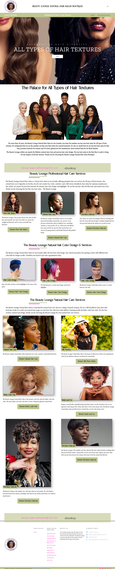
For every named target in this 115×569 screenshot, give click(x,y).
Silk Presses (49, 547)
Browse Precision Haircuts (96, 228)
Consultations (50, 557)
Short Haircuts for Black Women (51, 542)
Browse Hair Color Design (18, 291)
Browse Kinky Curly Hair (28, 406)
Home (93, 15)
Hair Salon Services (104, 15)
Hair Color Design (51, 545)
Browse (52, 56)
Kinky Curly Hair (51, 552)
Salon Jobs (49, 560)
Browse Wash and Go (87, 414)
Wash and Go (50, 550)
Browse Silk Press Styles (87, 361)
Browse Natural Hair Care (57, 237)
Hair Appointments (51, 555)
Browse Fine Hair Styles (18, 229)
